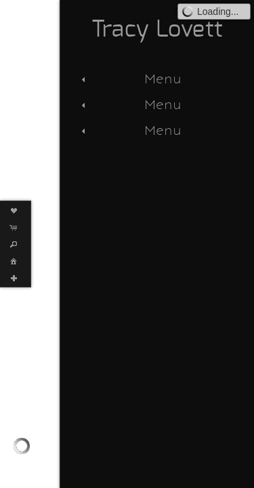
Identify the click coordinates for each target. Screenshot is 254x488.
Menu (130, 78)
